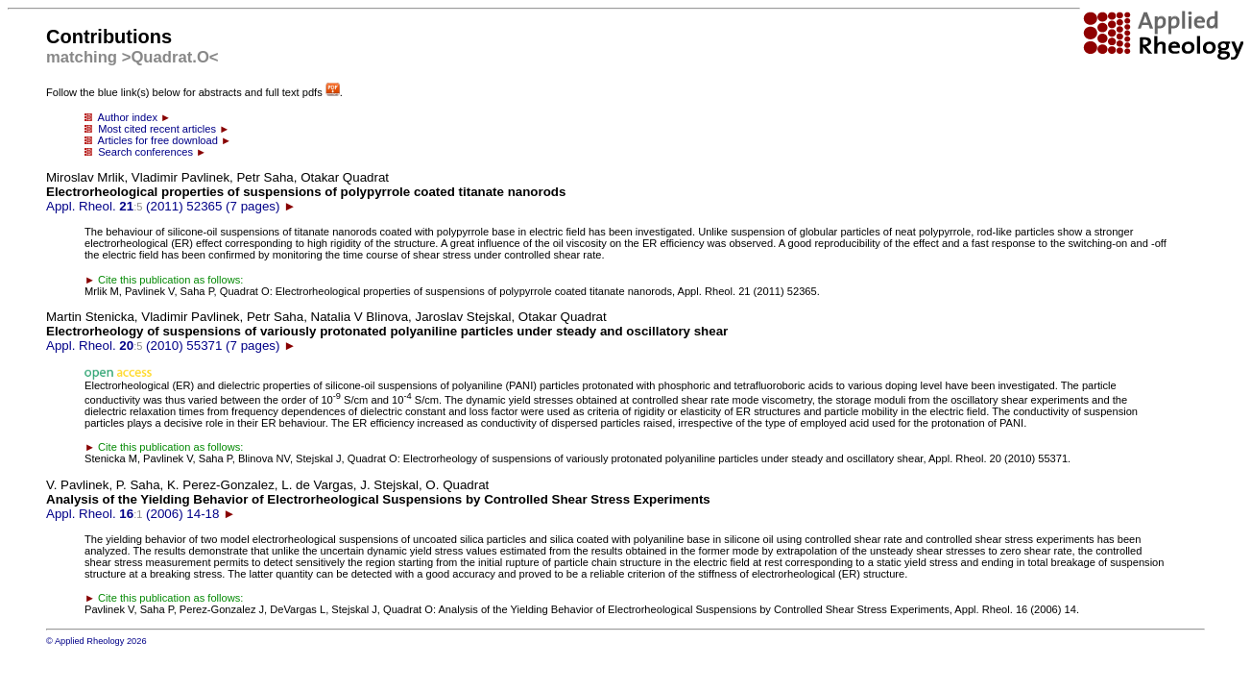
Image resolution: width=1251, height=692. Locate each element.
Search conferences (145, 152)
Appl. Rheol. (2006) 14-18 (378, 499)
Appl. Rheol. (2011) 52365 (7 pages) (305, 191)
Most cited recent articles (156, 129)
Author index (127, 117)
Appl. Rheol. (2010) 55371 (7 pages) (387, 331)
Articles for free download (157, 140)
